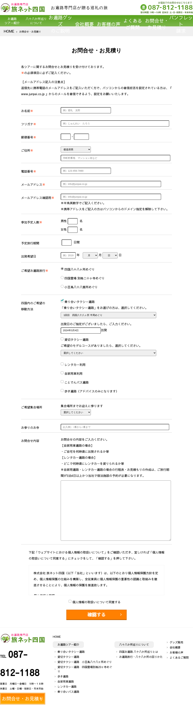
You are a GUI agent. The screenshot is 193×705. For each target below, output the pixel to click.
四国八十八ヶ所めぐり (79, 269)
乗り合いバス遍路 (68, 689)
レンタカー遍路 (67, 684)
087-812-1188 (26, 648)
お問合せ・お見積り (156, 21)
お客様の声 (108, 21)
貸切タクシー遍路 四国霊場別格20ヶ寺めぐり (84, 667)
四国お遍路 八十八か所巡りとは (138, 649)
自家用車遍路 (65, 679)
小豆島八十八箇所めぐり (81, 287)
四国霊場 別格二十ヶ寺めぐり (84, 278)
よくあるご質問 (133, 21)
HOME (7, 31)
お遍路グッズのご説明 (60, 21)
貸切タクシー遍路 (68, 654)
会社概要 (84, 21)
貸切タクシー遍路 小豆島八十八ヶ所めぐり (84, 659)
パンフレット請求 (181, 21)
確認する (96, 614)
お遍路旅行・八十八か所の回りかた (140, 654)
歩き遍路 (62, 674)
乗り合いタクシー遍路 (71, 649)
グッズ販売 (176, 640)
